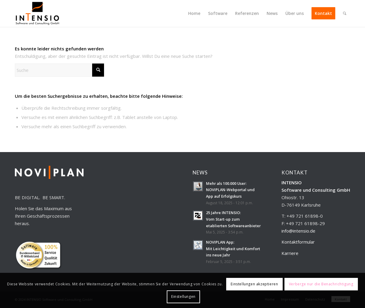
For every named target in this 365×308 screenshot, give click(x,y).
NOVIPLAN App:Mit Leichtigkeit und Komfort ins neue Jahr (233, 248)
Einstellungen (183, 296)
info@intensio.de (298, 231)
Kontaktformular (298, 242)
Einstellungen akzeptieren (254, 284)
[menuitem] (194, 13)
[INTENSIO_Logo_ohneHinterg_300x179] (37, 13)
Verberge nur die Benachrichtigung (321, 284)
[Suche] (344, 13)
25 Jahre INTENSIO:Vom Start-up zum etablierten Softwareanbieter (233, 219)
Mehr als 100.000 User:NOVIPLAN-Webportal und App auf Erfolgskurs (230, 190)
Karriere (289, 253)
